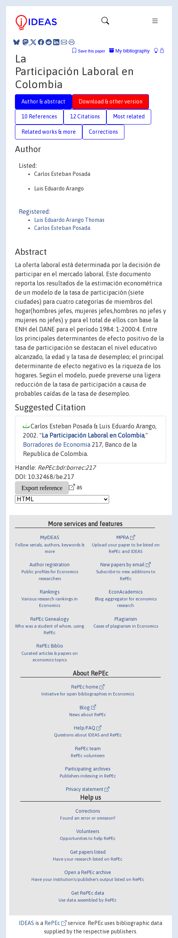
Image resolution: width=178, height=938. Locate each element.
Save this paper (91, 51)
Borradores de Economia (56, 444)
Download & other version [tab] (110, 101)
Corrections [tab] (103, 132)
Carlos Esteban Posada (62, 228)
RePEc (55, 923)
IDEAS (26, 923)
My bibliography (129, 51)
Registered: (34, 211)
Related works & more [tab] (48, 132)
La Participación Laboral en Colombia (93, 435)
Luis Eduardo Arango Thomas (69, 220)
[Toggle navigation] (105, 22)
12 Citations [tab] (85, 116)
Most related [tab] (129, 116)
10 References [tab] (39, 116)
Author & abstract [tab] (43, 101)
